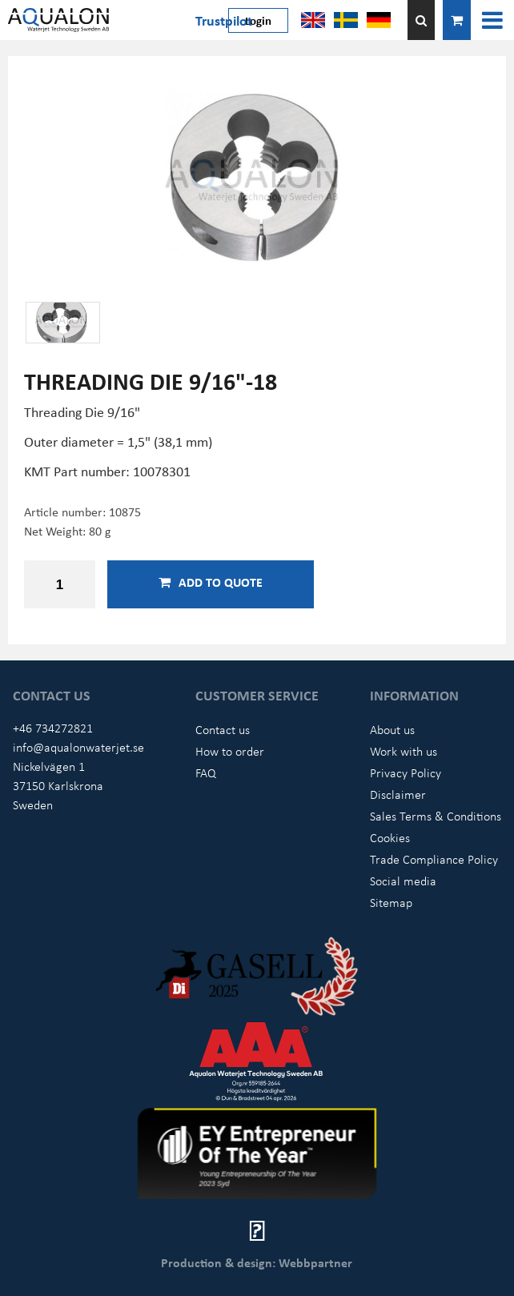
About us (392, 729)
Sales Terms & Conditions (435, 816)
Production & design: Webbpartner (256, 1262)
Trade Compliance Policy (434, 859)
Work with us (403, 751)
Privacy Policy (405, 772)
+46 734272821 (53, 727)
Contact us (222, 729)
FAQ (205, 772)
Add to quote (211, 582)
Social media (403, 880)
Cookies (390, 837)
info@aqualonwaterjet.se (78, 747)
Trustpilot (223, 20)
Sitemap (391, 902)
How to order (229, 751)
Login (258, 20)
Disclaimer (398, 794)
